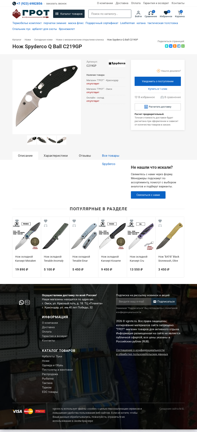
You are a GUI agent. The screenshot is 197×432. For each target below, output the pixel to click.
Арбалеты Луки (52, 357)
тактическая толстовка (162, 23)
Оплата (136, 3)
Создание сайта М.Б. (172, 411)
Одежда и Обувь (52, 366)
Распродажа (50, 376)
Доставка (122, 3)
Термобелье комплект (27, 23)
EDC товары (50, 394)
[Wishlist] (17, 222)
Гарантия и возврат (156, 3)
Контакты (178, 3)
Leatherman (127, 23)
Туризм (46, 390)
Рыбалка (48, 380)
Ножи (45, 362)
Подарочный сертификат (102, 23)
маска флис (76, 23)
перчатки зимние (55, 23)
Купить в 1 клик (157, 88)
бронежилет (67, 29)
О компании (105, 3)
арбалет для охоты (44, 29)
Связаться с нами (148, 195)
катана (141, 23)
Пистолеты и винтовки (57, 371)
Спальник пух (21, 29)
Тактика (47, 385)
